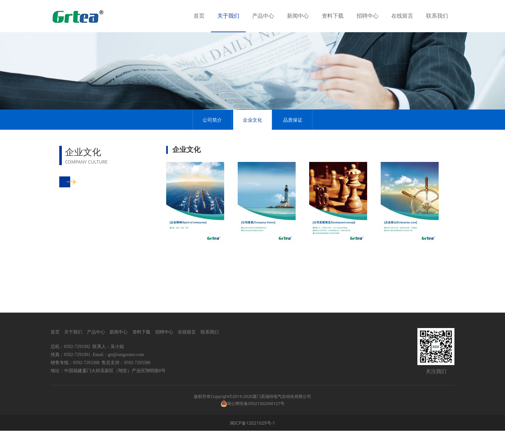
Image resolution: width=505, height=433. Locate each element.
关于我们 (228, 16)
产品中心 (263, 16)
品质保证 (292, 152)
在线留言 (402, 16)
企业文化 (252, 152)
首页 (199, 16)
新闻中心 (298, 16)
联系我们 (437, 16)
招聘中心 (367, 16)
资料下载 (333, 16)
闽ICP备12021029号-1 (252, 425)
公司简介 (212, 152)
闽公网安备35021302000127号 (256, 406)
